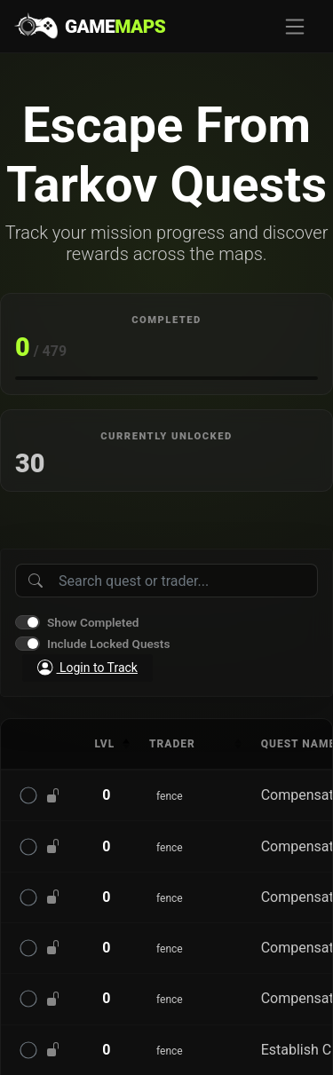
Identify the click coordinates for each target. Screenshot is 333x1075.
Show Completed (93, 622)
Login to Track (87, 668)
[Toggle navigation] (295, 26)
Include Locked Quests (108, 643)
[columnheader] (106, 744)
